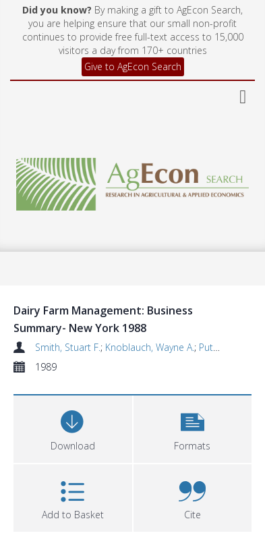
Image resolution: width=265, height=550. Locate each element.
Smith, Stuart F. (67, 347)
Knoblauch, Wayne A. (149, 347)
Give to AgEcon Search (132, 66)
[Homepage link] (132, 180)
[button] (193, 427)
